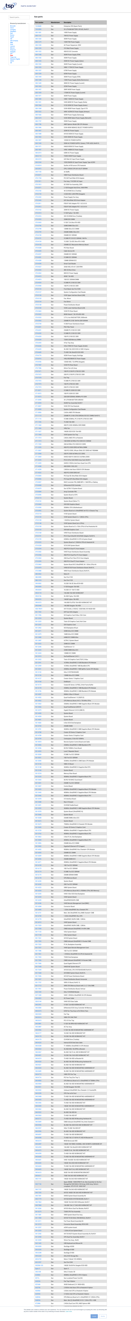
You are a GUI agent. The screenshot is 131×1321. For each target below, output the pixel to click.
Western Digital (15, 59)
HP (11, 39)
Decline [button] (103, 1316)
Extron (12, 35)
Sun (11, 55)
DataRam (13, 31)
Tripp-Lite (13, 57)
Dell (11, 33)
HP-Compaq (14, 40)
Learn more (69, 1311)
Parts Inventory (28, 6)
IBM (11, 42)
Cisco (12, 28)
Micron (12, 48)
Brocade (13, 26)
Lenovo (12, 46)
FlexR (12, 37)
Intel (11, 44)
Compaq (13, 29)
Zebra (12, 61)
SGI (11, 53)
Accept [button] (94, 1316)
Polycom (13, 50)
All (11, 63)
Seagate (12, 52)
